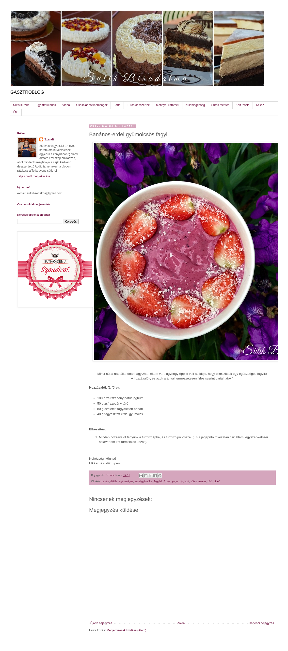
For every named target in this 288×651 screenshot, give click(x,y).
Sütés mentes (220, 105)
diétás (114, 481)
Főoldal (180, 623)
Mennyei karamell (167, 105)
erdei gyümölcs (144, 481)
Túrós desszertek (138, 105)
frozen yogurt (171, 481)
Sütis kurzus (21, 105)
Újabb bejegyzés (101, 623)
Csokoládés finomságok (92, 105)
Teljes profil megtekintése (33, 176)
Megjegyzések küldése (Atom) (126, 630)
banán (105, 481)
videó (217, 481)
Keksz (260, 105)
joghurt (185, 481)
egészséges (126, 481)
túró (210, 481)
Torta (117, 105)
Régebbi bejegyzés (261, 623)
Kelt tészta (243, 105)
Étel (15, 112)
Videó (66, 105)
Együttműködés (45, 105)
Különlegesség (195, 105)
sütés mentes (198, 481)
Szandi (49, 139)
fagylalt (158, 481)
